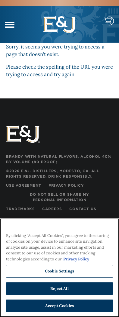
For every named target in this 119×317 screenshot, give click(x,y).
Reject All (59, 288)
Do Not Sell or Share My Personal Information (59, 197)
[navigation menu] (9, 26)
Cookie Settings (59, 271)
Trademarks (20, 209)
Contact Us (82, 209)
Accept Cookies (59, 306)
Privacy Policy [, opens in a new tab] (76, 259)
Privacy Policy (66, 185)
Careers (52, 209)
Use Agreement (23, 185)
